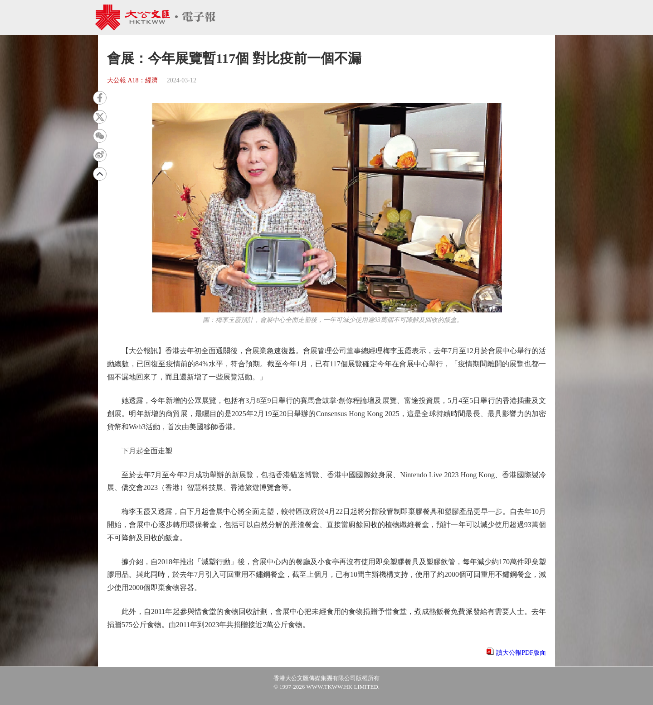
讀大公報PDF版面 (521, 652)
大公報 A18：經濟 (132, 80)
